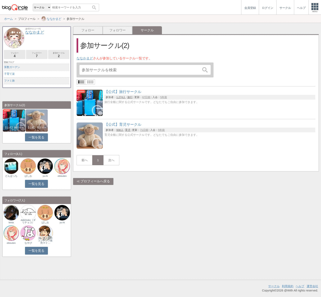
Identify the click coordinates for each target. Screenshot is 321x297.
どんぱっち (11, 176)
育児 (127, 129)
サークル (274, 286)
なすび (28, 243)
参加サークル (59, 55)
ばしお (28, 176)
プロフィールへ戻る (95, 181)
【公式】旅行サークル (14, 128)
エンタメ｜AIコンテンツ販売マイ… (45, 240)
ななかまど (85, 58)
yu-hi (45, 176)
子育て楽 (9, 73)
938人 (119, 129)
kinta (11, 222)
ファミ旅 (9, 80)
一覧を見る (36, 137)
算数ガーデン (12, 67)
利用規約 (287, 286)
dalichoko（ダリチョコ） (28, 221)
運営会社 (312, 286)
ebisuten (62, 176)
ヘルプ (300, 286)
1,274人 (120, 97)
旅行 (130, 97)
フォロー (87, 30)
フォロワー (117, 30)
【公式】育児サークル (36, 128)
